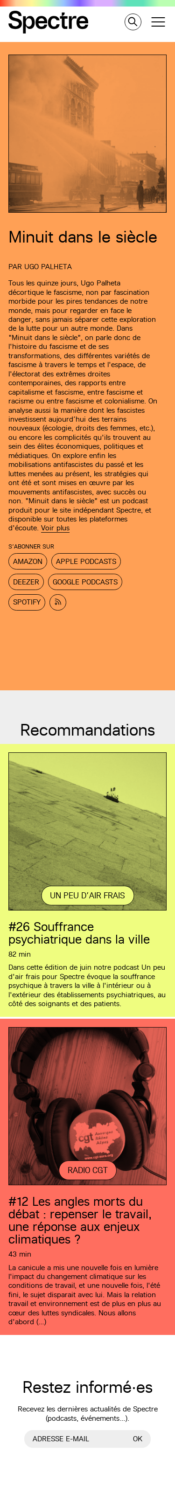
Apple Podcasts (86, 561)
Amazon (27, 561)
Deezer (26, 581)
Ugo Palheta (48, 266)
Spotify (27, 602)
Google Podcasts (85, 581)
